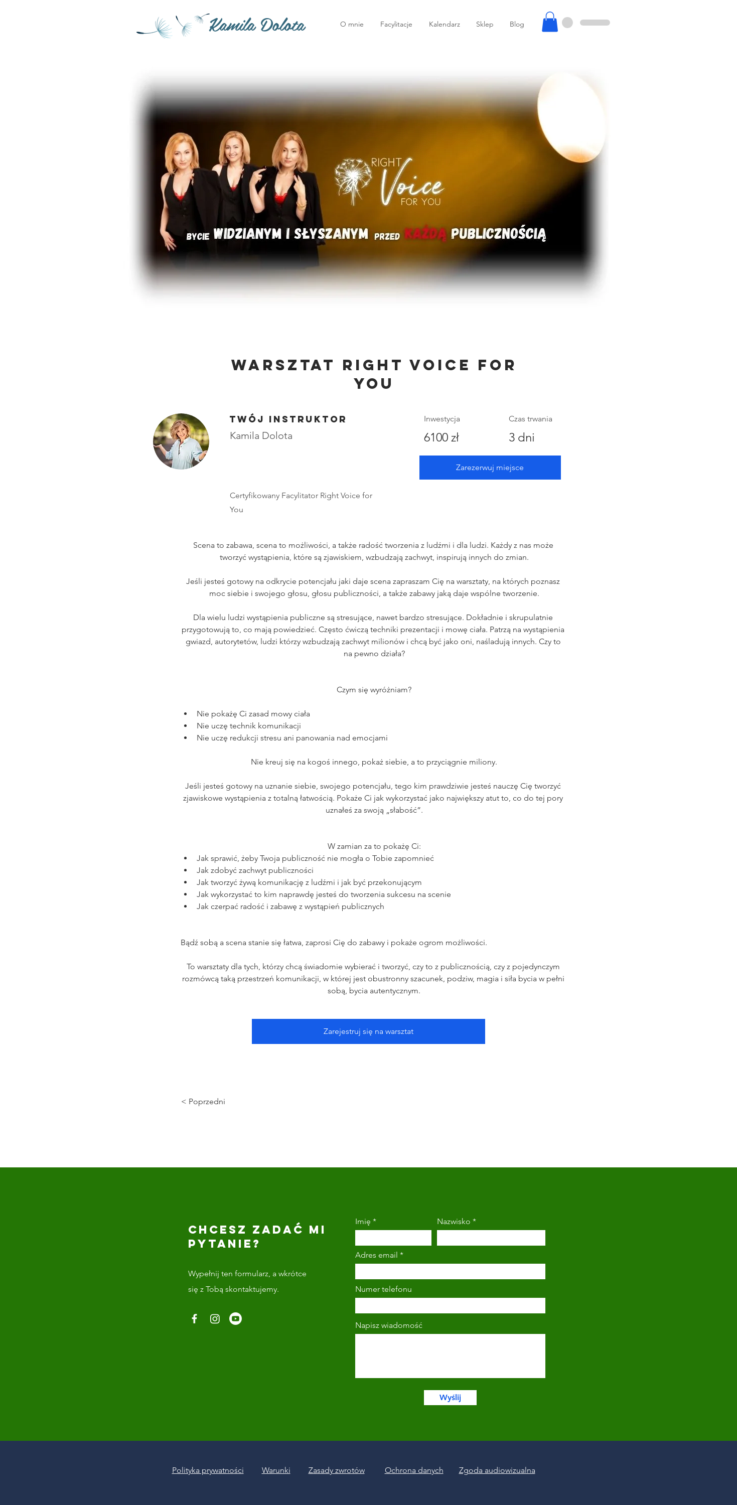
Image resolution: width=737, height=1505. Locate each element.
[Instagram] (215, 1318)
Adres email (376, 1255)
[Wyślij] (450, 1397)
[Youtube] (235, 1318)
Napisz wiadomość (388, 1325)
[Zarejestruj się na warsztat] (368, 1031)
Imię (363, 1222)
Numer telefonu (383, 1289)
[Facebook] (194, 1318)
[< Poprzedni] (208, 1102)
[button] (549, 22)
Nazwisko (454, 1222)
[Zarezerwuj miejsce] (490, 468)
